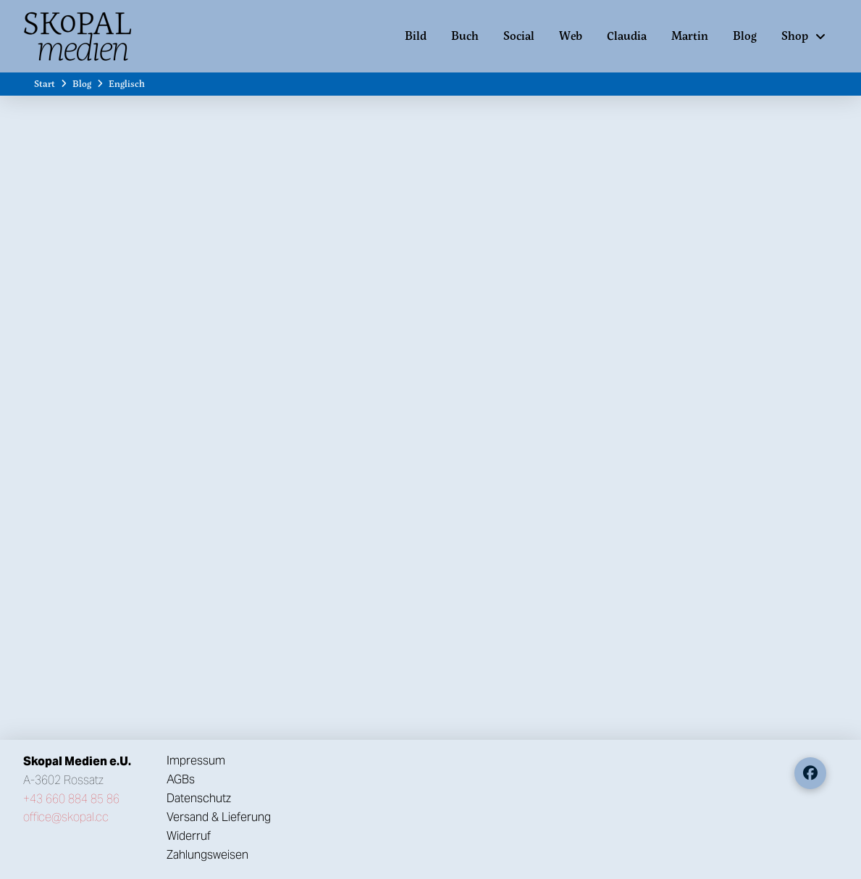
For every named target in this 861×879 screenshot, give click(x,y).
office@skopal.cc (66, 817)
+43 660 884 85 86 (71, 799)
